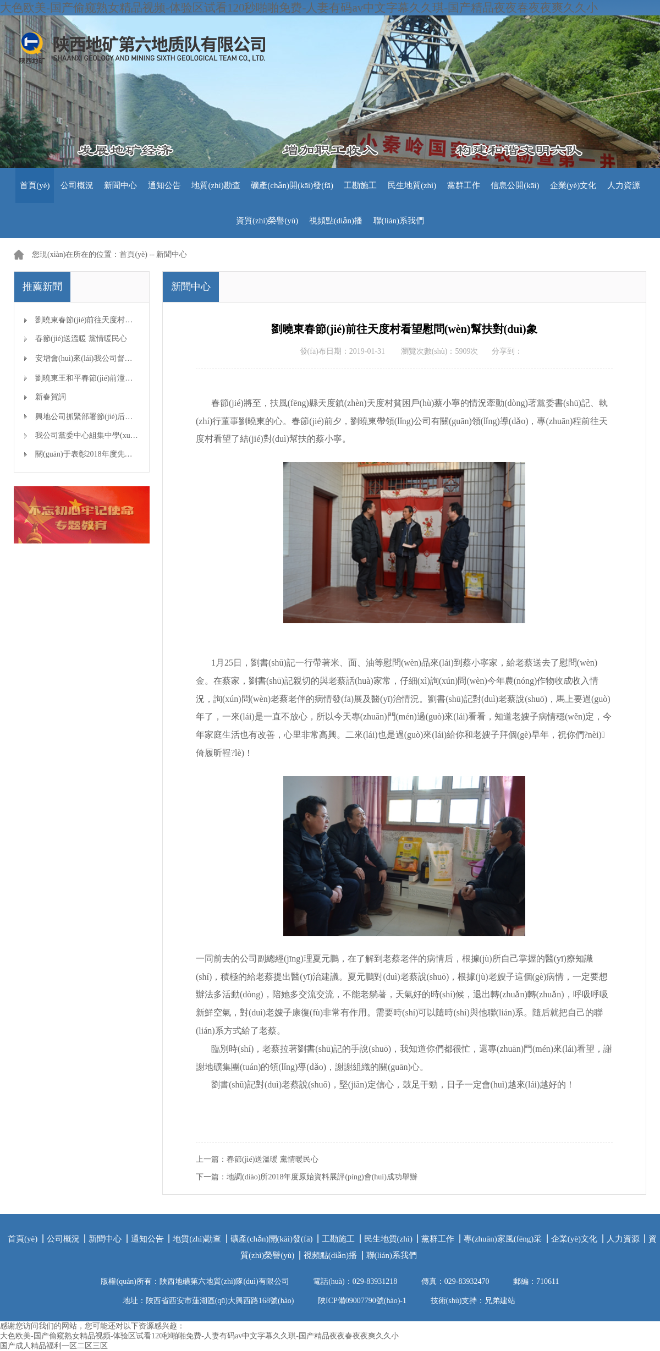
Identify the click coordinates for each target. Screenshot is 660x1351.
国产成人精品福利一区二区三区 (54, 1346)
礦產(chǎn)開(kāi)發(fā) (292, 185)
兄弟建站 (500, 1301)
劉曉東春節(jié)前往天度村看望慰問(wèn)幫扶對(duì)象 (127, 320)
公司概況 (77, 185)
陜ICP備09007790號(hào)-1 (362, 1301)
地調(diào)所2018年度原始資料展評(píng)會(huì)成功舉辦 (322, 1177)
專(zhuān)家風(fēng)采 (503, 1238)
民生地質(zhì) (412, 185)
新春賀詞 (50, 397)
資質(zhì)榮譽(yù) (267, 220)
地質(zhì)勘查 (215, 185)
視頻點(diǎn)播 (335, 220)
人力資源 (623, 185)
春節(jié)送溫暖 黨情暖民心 (81, 338)
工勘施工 (360, 185)
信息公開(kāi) (515, 185)
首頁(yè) (35, 185)
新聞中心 (120, 185)
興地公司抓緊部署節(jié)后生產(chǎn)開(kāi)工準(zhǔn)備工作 (139, 417)
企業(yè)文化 (573, 185)
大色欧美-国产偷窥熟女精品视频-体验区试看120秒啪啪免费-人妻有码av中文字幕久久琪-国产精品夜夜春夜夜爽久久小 (299, 7)
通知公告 (164, 185)
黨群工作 (463, 185)
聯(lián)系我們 (398, 220)
